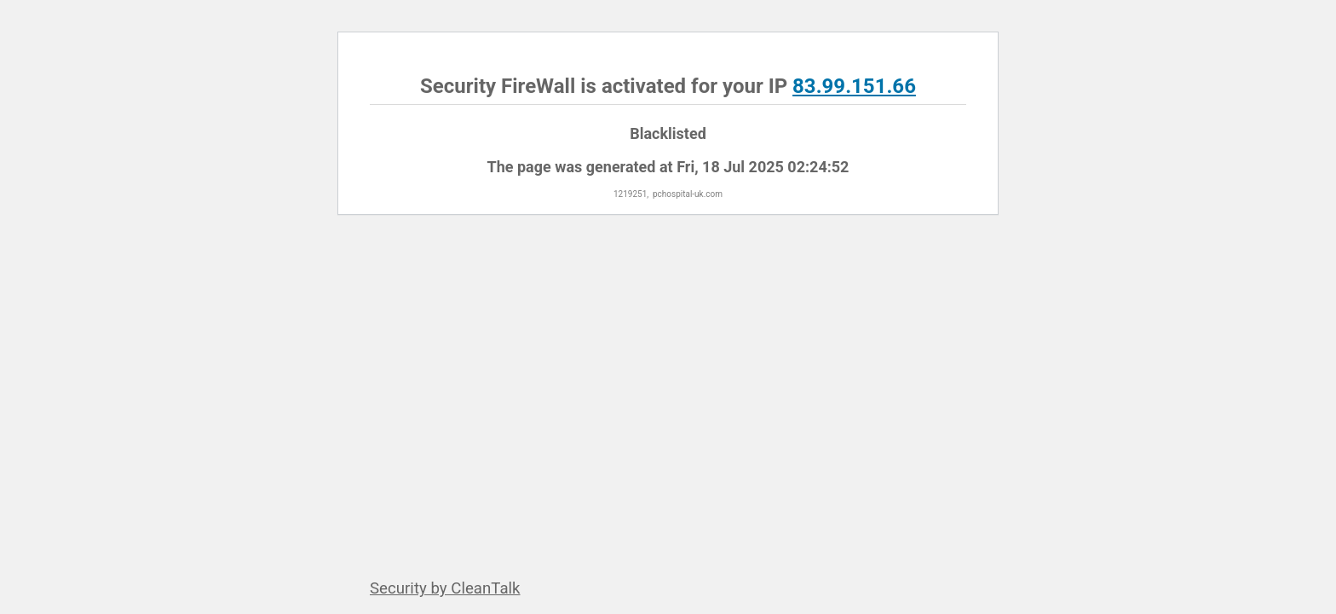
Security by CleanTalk (445, 588)
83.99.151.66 (854, 86)
